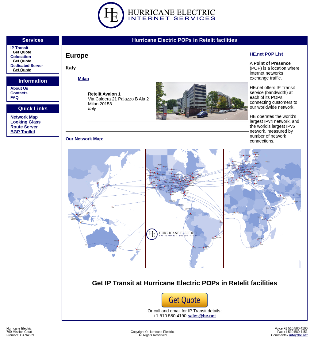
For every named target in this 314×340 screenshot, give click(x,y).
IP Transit (19, 47)
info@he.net (298, 335)
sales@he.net (202, 315)
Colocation (20, 56)
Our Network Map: (84, 138)
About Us (19, 88)
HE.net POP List (266, 54)
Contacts (19, 93)
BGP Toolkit (22, 131)
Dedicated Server (26, 65)
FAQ (14, 97)
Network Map (24, 117)
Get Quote (22, 52)
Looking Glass (25, 121)
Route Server (24, 126)
